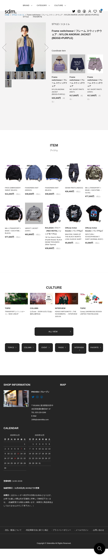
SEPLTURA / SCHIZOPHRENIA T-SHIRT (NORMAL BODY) (93, 244)
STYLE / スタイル (19, 15)
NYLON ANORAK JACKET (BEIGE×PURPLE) (59, 92)
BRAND (28, 5)
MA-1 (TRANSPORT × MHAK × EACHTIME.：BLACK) (14, 233)
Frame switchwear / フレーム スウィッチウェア (59, 82)
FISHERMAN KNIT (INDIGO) (32, 190)
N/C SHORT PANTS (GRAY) (95, 91)
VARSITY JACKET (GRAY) (32, 231)
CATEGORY (43, 5)
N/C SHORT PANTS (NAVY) (77, 91)
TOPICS (12, 355)
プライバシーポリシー (62, 538)
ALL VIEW (60, 339)
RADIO (62, 355)
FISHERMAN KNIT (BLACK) (52, 190)
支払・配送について (13, 538)
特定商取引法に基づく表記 (37, 538)
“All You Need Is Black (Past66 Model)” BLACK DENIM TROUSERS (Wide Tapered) (53, 245)
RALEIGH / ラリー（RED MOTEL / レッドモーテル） (53, 233)
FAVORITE (37, 17)
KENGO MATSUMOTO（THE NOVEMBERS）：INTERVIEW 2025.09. (66, 320)
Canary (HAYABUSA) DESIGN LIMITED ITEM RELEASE (91, 319)
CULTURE (60, 5)
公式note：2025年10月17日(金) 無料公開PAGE (40, 319)
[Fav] (89, 11)
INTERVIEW (60, 314)
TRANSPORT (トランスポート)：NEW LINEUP (15, 319)
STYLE (26, 17)
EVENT (45, 355)
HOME (7, 15)
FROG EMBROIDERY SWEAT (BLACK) (13, 190)
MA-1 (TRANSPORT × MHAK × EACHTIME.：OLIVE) (94, 191)
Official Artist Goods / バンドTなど (73, 233)
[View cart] (100, 11)
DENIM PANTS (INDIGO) (70, 190)
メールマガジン (82, 538)
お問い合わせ (98, 538)
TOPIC (8, 314)
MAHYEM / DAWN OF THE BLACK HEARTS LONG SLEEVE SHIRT (73, 242)
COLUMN (34, 314)
